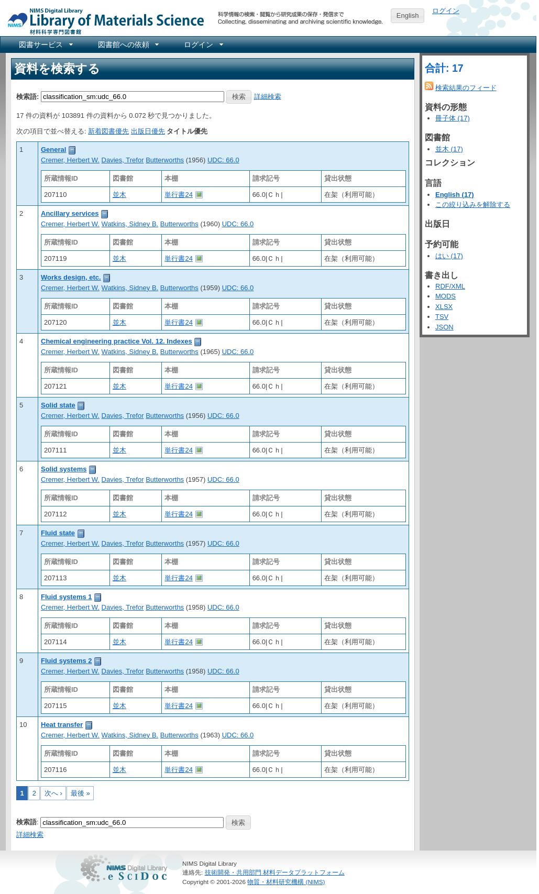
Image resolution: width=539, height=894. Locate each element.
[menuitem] (45, 44)
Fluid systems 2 (66, 661)
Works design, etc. (71, 277)
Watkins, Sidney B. (130, 224)
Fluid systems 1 (66, 597)
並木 (119, 194)
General (53, 149)
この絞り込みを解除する (472, 204)
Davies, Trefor (123, 160)
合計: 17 (444, 68)
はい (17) (449, 256)
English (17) (454, 194)
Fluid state (58, 533)
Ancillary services (70, 213)
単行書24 (178, 194)
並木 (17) (449, 149)
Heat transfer (62, 725)
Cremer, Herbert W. (70, 160)
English (408, 15)
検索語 (26, 822)
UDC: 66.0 (223, 160)
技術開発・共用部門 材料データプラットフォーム (275, 872)
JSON (444, 327)
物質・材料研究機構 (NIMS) (286, 881)
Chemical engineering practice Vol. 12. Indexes (116, 341)
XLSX (444, 307)
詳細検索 (267, 96)
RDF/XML (450, 286)
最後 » (80, 793)
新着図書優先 (108, 131)
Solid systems (63, 469)
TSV (441, 317)
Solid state (58, 405)
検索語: (27, 96)
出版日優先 (148, 131)
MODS (445, 296)
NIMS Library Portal (102, 21)
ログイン (445, 11)
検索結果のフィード (466, 88)
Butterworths (165, 160)
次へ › (53, 793)
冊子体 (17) (452, 118)
